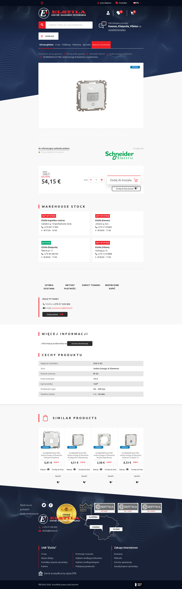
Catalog (47, 36)
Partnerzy (77, 45)
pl (136, 3)
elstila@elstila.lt (48, 531)
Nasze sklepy (47, 558)
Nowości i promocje (101, 45)
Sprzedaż (87, 45)
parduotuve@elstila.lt (62, 308)
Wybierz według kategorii (87, 562)
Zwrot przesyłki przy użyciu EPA (57, 573)
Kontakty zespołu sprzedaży (54, 562)
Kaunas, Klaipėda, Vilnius (123, 26)
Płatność (118, 558)
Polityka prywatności (85, 566)
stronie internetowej (79, 344)
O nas (57, 45)
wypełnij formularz (117, 30)
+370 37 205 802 (61, 304)
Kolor (45, 172)
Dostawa (118, 554)
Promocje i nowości (84, 554)
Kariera (44, 566)
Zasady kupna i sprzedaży (126, 566)
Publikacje (66, 45)
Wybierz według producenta (89, 558)
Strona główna (46, 45)
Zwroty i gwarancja (123, 562)
